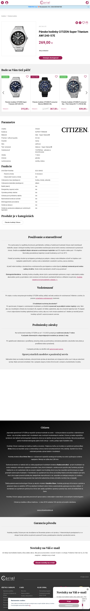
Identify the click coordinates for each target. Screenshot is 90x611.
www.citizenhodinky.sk (45, 510)
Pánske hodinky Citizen (12, 222)
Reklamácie (6, 597)
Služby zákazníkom (27, 596)
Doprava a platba (8, 591)
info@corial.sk (84, 577)
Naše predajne (25, 593)
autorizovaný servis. (56, 349)
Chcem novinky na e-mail (45, 563)
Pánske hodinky (12, 16)
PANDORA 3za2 (33, 7)
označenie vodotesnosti (44, 298)
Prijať (69, 601)
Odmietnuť (69, 605)
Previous (3, 92)
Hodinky (3, 16)
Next (87, 92)
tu (29, 605)
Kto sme (23, 591)
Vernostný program (45, 591)
